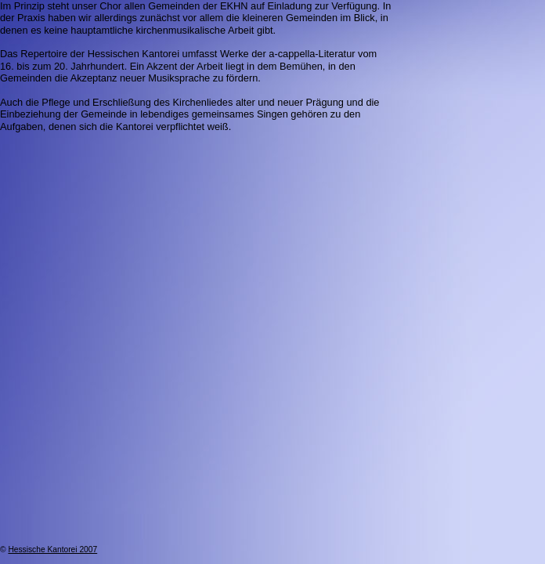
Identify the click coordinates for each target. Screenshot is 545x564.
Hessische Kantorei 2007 (52, 549)
